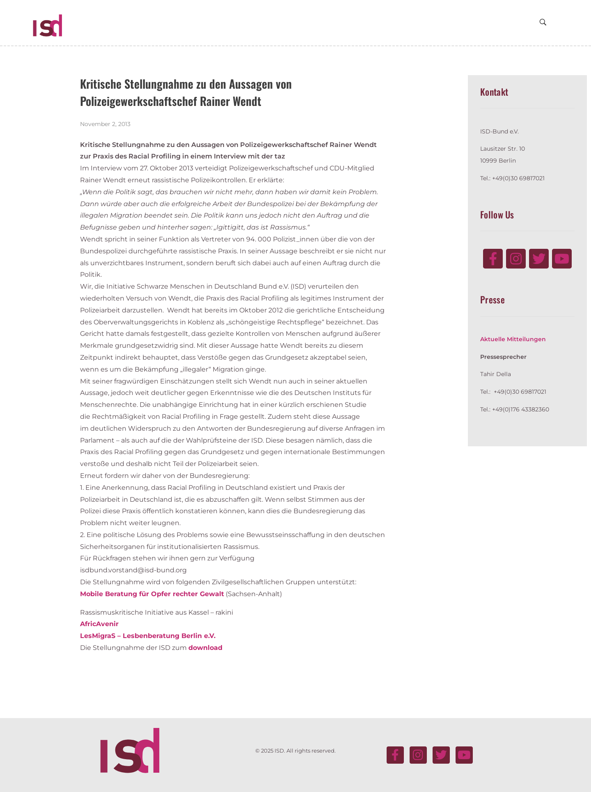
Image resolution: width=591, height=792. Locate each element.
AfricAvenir (99, 624)
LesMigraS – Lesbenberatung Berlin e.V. (147, 636)
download (205, 648)
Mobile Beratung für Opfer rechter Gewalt (152, 594)
